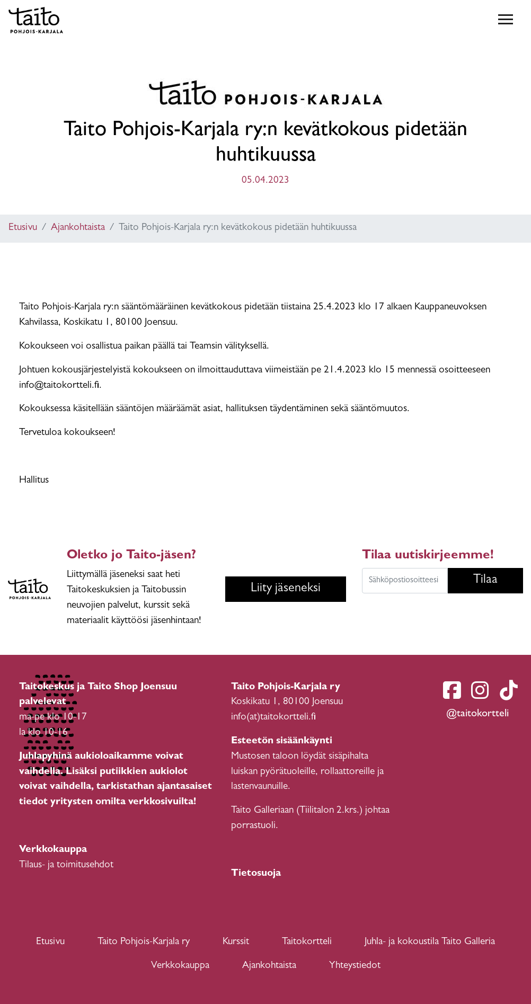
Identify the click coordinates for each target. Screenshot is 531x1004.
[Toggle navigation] (506, 20)
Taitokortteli (307, 942)
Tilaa (485, 580)
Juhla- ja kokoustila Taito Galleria (430, 942)
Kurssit (236, 942)
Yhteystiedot (354, 966)
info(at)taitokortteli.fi (273, 718)
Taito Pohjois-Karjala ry (144, 942)
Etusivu (22, 228)
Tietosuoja (256, 874)
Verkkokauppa (180, 966)
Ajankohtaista (78, 228)
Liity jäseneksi (286, 589)
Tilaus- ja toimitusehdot (66, 865)
